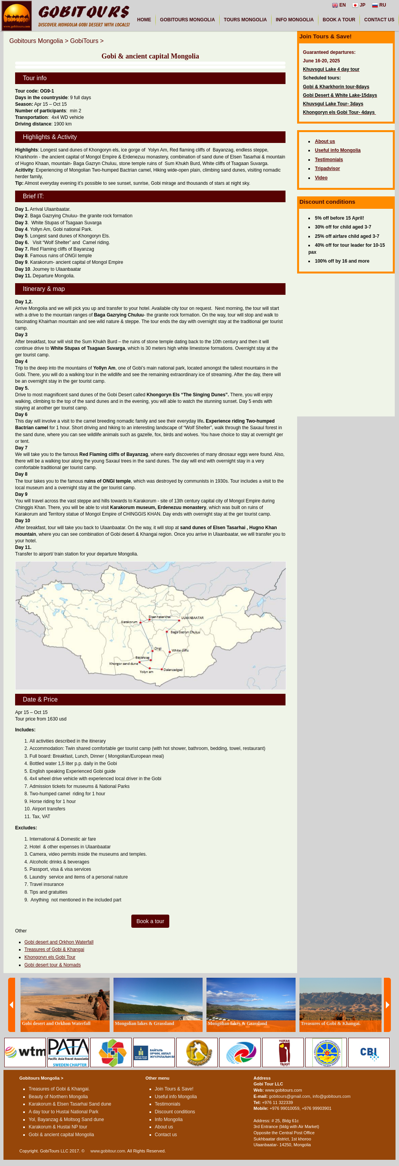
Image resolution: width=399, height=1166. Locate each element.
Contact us (166, 1134)
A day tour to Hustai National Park (63, 1111)
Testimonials (168, 1104)
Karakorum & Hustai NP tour (58, 1127)
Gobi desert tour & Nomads (52, 965)
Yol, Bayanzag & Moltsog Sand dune (66, 1119)
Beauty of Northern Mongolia (58, 1096)
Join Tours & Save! (174, 1089)
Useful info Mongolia (176, 1096)
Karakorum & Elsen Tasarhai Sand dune (70, 1104)
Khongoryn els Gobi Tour (50, 957)
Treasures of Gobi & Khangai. (59, 1089)
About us (164, 1127)
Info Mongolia (169, 1119)
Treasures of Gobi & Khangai (54, 949)
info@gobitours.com (332, 1096)
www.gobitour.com (108, 1151)
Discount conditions (175, 1111)
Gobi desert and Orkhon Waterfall (58, 942)
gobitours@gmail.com (289, 1096)
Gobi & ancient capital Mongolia (61, 1134)
